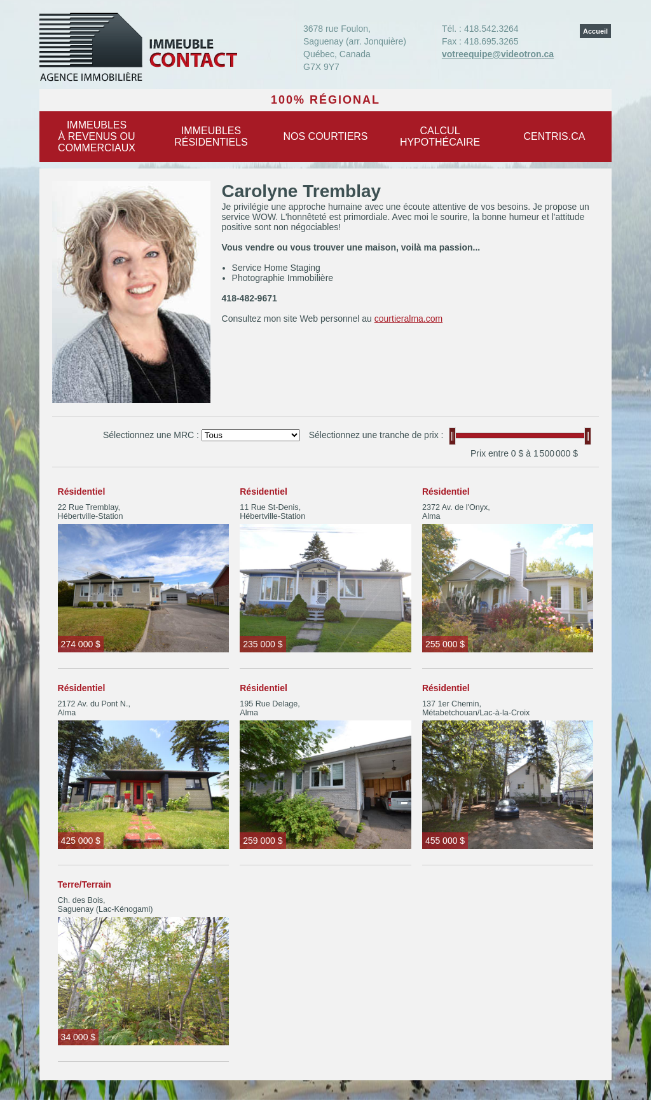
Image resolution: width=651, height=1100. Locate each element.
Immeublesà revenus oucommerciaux (96, 136)
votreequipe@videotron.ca (498, 54)
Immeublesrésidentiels (211, 136)
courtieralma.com (408, 318)
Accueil (595, 31)
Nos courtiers (325, 136)
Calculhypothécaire (440, 136)
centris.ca (555, 136)
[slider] (452, 436)
